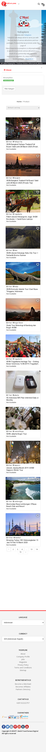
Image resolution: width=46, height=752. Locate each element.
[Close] (41, 67)
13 (31, 549)
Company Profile (23, 656)
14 (37, 549)
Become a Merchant (23, 684)
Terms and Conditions (23, 667)
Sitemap (23, 670)
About (23, 654)
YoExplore (27, 35)
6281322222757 (23, 703)
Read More (29, 59)
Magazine (23, 662)
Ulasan (7, 70)
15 (20, 552)
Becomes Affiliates (23, 686)
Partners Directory (23, 689)
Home (19, 101)
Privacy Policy (23, 665)
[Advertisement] (23, 581)
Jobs (23, 659)
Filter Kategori (9, 89)
